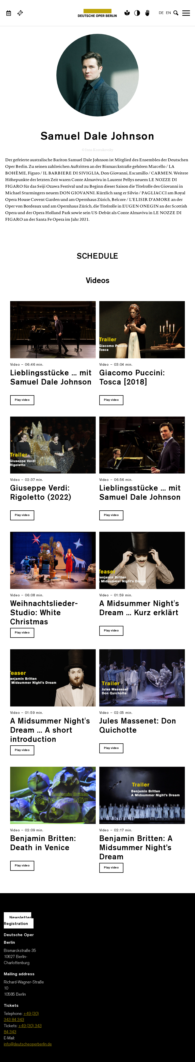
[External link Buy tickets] (20, 13)
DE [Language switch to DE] (161, 13)
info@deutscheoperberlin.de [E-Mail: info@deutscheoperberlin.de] (28, 1044)
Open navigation (186, 13)
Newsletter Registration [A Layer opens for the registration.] (17, 921)
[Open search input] (176, 13)
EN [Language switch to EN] (168, 13)
